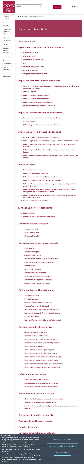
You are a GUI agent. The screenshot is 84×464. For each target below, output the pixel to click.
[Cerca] (40, 6)
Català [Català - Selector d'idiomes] (74, 7)
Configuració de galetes (62, 439)
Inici (21, 17)
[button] (8, 18)
